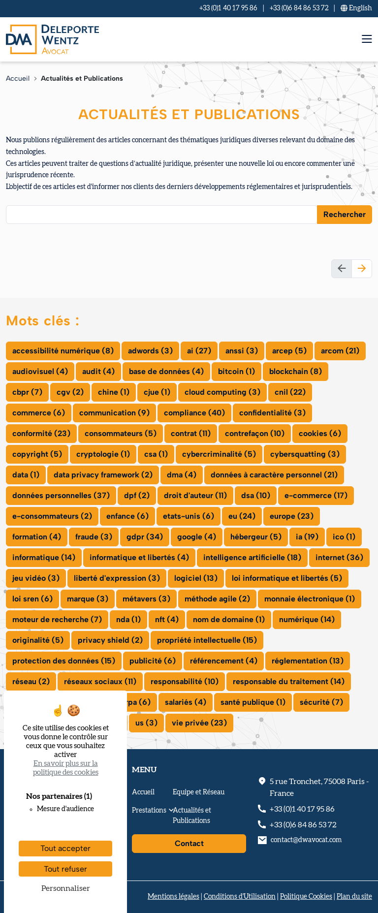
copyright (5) (37, 454)
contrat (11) (191, 433)
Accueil (18, 78)
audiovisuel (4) (40, 371)
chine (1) (113, 392)
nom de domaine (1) (229, 619)
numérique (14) (307, 619)
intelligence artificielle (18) (252, 557)
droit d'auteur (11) (195, 495)
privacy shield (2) (110, 640)
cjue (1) (157, 392)
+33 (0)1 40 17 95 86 (228, 8)
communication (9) (114, 412)
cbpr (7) (27, 392)
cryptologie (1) (103, 454)
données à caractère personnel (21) (274, 474)
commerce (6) (38, 412)
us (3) (146, 722)
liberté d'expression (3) (117, 578)
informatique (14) (43, 557)
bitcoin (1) (236, 371)
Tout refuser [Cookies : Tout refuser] (65, 869)
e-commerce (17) (315, 495)
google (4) (196, 536)
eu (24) (241, 516)
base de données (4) (166, 371)
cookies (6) (320, 433)
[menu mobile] (367, 39)
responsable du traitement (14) (289, 681)
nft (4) (167, 619)
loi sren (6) (32, 598)
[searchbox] (15, 214)
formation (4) (36, 536)
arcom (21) (340, 350)
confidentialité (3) (272, 412)
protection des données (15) (63, 660)
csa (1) (156, 454)
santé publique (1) (252, 702)
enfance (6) (127, 516)
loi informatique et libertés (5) (287, 578)
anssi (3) (241, 350)
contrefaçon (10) (254, 433)
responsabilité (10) (185, 681)
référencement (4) (223, 660)
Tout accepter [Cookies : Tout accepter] (65, 848)
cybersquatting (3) (305, 454)
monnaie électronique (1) (309, 598)
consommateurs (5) (121, 433)
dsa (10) (255, 495)
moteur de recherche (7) (57, 619)
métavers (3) (146, 598)
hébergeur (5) (256, 536)
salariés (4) (185, 702)
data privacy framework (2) (103, 474)
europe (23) (292, 516)
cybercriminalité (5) (219, 454)
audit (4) (98, 371)
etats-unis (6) (188, 516)
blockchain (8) (295, 371)
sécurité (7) (321, 702)
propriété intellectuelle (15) (207, 640)
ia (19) (307, 536)
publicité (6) (152, 660)
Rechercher (344, 214)
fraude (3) (93, 536)
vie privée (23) (199, 722)
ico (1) (344, 536)
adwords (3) (150, 350)
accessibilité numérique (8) (63, 350)
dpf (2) (137, 495)
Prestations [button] (149, 810)
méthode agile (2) (217, 598)
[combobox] (161, 214)
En (356, 8)
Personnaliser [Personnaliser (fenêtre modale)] (65, 888)
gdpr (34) (144, 536)
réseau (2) (31, 681)
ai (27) (199, 350)
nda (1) (128, 619)
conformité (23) (41, 433)
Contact (189, 843)
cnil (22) (290, 392)
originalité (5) (37, 640)
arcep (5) (289, 350)
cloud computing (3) (222, 392)
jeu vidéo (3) (36, 578)
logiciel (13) (196, 578)
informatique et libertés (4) (139, 557)
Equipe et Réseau (198, 792)
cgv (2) (70, 392)
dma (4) (181, 474)
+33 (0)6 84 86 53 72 (299, 8)
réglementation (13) (308, 660)
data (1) (25, 474)
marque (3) (87, 598)
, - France (319, 787)
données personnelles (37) (61, 495)
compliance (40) (194, 412)
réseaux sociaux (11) (100, 681)
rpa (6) (138, 702)
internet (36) (339, 557)
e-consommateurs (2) (52, 516)
